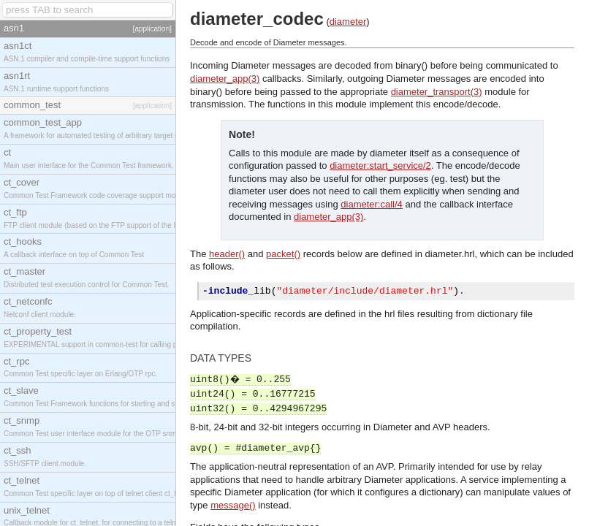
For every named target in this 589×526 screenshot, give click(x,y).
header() (227, 253)
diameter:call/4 (372, 204)
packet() (283, 253)
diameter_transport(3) (436, 91)
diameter (348, 21)
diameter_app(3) (224, 78)
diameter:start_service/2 (380, 165)
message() (232, 507)
